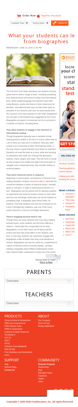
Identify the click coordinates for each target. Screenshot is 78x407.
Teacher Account (51, 15)
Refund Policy (10, 367)
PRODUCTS (13, 316)
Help (7, 364)
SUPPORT (12, 360)
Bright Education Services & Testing (39, 6)
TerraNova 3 (10, 335)
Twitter (41, 379)
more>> (68, 235)
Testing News (38, 23)
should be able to (37, 181)
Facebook (42, 376)
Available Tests (17, 23)
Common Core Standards (15, 346)
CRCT (7, 340)
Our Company (44, 320)
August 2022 (70, 225)
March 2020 (70, 232)
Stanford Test (71, 203)
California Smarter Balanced (17, 332)
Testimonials (43, 367)
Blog (40, 370)
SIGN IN (62, 23)
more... (7, 355)
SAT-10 (8, 338)
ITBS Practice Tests (13, 326)
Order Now (29, 15)
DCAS (7, 343)
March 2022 (70, 228)
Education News (45, 373)
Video (40, 381)
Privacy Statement (46, 326)
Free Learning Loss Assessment (18, 352)
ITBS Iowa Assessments (15, 323)
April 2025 (69, 219)
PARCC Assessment (13, 329)
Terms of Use (44, 323)
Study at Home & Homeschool (18, 320)
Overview (12, 281)
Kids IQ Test (10, 349)
